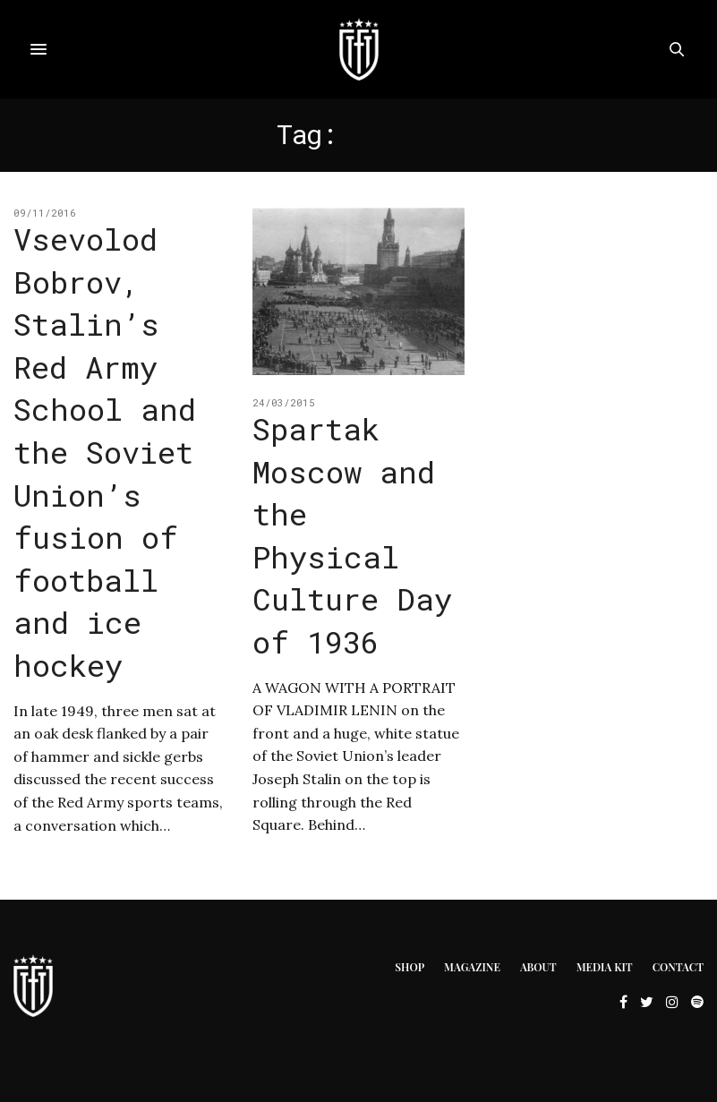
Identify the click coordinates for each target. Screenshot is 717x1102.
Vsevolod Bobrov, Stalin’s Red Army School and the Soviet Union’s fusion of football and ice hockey (104, 451)
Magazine (472, 967)
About (538, 967)
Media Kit (604, 967)
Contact (678, 967)
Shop (409, 967)
